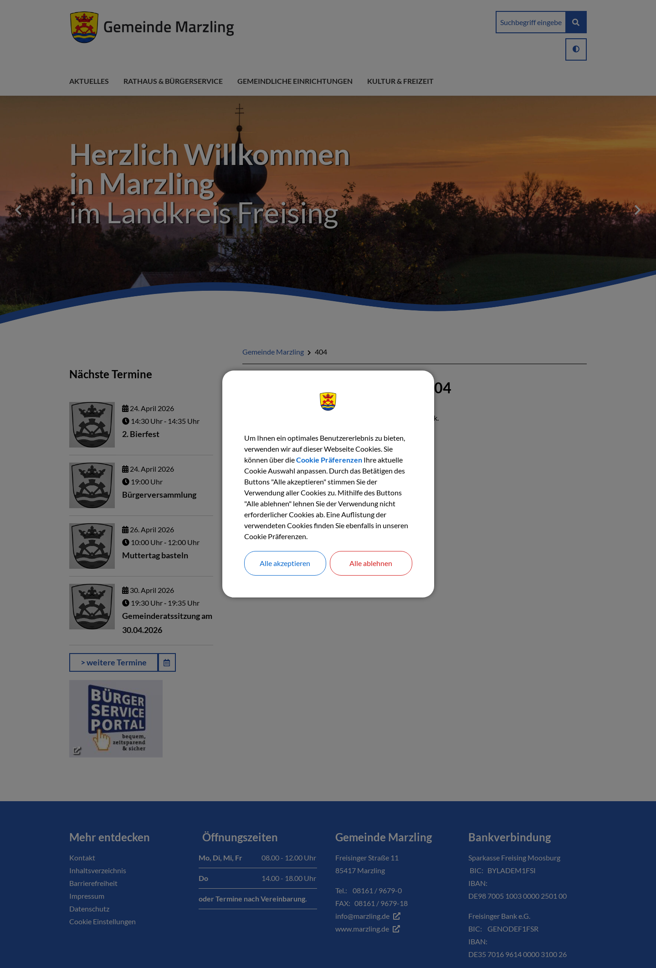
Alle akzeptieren (285, 563)
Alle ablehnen (370, 563)
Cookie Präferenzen (329, 459)
